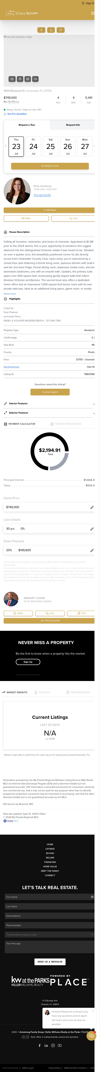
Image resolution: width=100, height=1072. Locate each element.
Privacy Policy (54, 1068)
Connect (50, 875)
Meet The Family (50, 871)
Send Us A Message (50, 961)
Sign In (88, 3)
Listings (50, 849)
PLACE (85, 1032)
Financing (50, 862)
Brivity (15, 1068)
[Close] (93, 1038)
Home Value (50, 866)
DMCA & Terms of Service (75, 1068)
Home (50, 844)
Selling (50, 857)
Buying (50, 853)
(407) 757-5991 (50, 1008)
